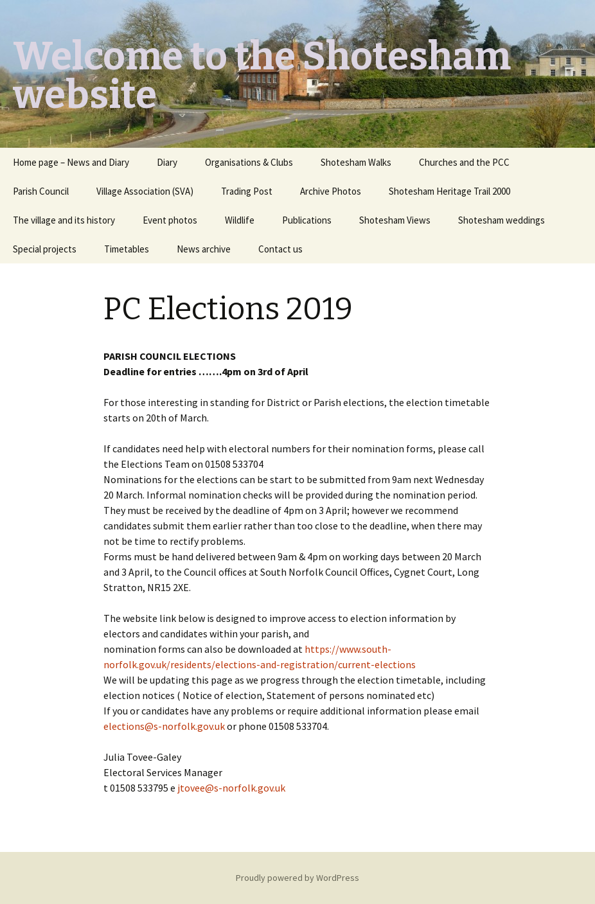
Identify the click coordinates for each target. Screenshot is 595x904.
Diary (167, 162)
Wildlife (239, 220)
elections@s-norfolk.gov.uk (164, 726)
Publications (307, 220)
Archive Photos (330, 191)
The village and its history (64, 220)
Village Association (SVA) (144, 191)
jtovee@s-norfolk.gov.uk (231, 787)
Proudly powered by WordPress (297, 877)
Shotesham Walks (356, 162)
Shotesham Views (395, 220)
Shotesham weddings (501, 220)
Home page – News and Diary (71, 162)
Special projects (44, 249)
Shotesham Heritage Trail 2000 (449, 191)
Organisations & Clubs (249, 162)
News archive (204, 249)
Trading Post (246, 191)
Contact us (280, 249)
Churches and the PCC (464, 162)
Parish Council (41, 191)
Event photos (170, 220)
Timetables (126, 249)
